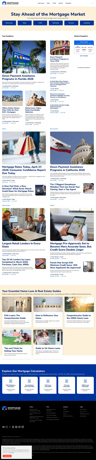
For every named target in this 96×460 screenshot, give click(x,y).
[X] (10, 427)
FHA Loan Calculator (51, 415)
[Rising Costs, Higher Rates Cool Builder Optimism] (35, 98)
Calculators (68, 3)
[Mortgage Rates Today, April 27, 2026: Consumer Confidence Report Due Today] (24, 148)
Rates (48, 3)
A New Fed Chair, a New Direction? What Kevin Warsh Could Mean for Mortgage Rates (18, 189)
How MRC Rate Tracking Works (84, 67)
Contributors (66, 411)
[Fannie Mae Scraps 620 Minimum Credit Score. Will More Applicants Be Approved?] (88, 269)
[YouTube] (3, 427)
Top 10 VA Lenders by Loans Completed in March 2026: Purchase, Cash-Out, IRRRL (16, 262)
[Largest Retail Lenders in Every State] (24, 224)
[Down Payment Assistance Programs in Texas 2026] (60, 47)
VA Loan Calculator (51, 413)
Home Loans (41, 3)
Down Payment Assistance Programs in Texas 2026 (59, 59)
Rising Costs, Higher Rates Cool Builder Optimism (33, 110)
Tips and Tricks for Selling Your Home (36, 420)
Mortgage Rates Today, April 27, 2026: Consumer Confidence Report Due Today (24, 170)
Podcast (61, 3)
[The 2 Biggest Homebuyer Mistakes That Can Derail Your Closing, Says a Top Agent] (88, 191)
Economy (71, 23)
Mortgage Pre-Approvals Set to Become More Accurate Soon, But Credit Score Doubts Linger (70, 247)
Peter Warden (30, 123)
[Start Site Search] (92, 3)
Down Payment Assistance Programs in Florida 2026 (18, 77)
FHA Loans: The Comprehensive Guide (35, 410)
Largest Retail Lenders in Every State (21, 245)
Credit (54, 3)
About (64, 409)
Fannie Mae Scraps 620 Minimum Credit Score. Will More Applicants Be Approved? (65, 265)
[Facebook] (19, 427)
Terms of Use (83, 411)
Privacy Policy (83, 409)
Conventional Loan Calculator (50, 410)
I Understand (7, 456)
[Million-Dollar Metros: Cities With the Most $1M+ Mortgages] (12, 98)
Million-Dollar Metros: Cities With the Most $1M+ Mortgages (11, 110)
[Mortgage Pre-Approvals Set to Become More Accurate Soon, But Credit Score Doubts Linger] (72, 224)
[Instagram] (6, 427)
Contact (65, 414)
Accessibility (83, 416)
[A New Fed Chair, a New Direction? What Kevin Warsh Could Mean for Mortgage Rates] (40, 193)
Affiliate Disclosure (84, 414)
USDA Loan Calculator (51, 417)
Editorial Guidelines (68, 416)
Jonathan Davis (7, 86)
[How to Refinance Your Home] (48, 311)
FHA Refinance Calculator (52, 419)
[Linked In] (22, 427)
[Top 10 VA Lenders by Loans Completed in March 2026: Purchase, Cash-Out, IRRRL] (40, 266)
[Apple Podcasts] (16, 427)
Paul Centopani (7, 121)
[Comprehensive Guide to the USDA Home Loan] (79, 311)
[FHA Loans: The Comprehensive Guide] (16, 312)
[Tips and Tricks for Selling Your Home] (16, 344)
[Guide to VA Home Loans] (48, 344)
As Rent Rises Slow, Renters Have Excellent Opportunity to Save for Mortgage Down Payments (60, 83)
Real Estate (56, 23)
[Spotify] (13, 427)
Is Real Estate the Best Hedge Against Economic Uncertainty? (59, 106)
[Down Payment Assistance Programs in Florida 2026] (24, 57)
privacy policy (11, 452)
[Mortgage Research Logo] (11, 408)
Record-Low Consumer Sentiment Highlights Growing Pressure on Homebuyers (59, 95)
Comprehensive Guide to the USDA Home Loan (36, 417)
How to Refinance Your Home (35, 413)
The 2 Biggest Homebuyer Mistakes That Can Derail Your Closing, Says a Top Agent (65, 187)
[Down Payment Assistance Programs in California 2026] (72, 148)
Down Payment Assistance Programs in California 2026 (67, 168)
